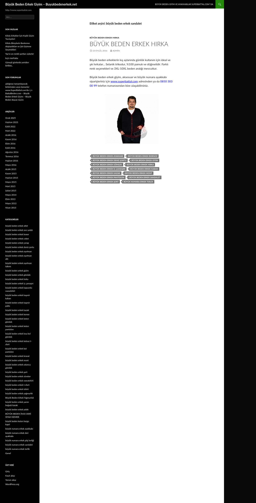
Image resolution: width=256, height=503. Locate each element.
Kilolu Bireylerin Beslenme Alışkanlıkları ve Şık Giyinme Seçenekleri (18, 46)
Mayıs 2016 (10, 165)
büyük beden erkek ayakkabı (108, 156)
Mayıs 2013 (10, 203)
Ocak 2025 (10, 118)
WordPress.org (12, 484)
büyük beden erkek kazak (106, 173)
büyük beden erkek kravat (17, 356)
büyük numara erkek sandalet (19, 444)
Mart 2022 (10, 130)
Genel (8, 453)
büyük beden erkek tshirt (17, 389)
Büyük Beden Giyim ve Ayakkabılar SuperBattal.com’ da (184, 4)
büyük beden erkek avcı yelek (19, 230)
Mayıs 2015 (10, 182)
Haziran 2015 (11, 177)
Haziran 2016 (11, 160)
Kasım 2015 (11, 173)
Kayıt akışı (10, 475)
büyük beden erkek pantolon (108, 177)
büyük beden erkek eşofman (18, 251)
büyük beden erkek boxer (17, 234)
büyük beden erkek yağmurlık (19, 393)
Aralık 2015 (10, 169)
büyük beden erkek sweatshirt (19, 380)
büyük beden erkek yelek (17, 409)
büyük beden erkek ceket (17, 238)
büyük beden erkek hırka (104, 37)
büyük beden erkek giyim (144, 160)
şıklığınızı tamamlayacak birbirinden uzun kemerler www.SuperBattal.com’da (17, 86)
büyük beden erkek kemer (17, 314)
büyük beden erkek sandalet (144, 177)
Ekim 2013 (10, 199)
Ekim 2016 (10, 143)
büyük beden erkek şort (106, 181)
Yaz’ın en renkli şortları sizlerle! (19, 54)
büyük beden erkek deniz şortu (109, 160)
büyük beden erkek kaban (144, 169)
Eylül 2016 (10, 147)
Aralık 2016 (10, 135)
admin (116, 50)
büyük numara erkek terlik (138, 181)
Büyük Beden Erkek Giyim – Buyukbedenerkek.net (41, 4)
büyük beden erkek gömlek (107, 164)
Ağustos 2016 (11, 152)
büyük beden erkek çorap (17, 243)
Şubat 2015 (10, 190)
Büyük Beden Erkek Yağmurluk (19, 397)
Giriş (7, 471)
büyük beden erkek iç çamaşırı (109, 169)
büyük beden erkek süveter (18, 376)
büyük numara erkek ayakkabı (19, 428)
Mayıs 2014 (10, 194)
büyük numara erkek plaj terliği (19, 440)
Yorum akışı (10, 480)
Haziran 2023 (11, 122)
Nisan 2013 (10, 207)
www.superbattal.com (124, 81)
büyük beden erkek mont (138, 173)
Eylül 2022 (10, 126)
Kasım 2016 (11, 139)
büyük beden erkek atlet (16, 225)
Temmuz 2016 (12, 156)
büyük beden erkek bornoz (142, 156)
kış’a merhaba (11, 58)
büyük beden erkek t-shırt (17, 385)
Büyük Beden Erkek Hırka (129, 43)
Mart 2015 (10, 186)
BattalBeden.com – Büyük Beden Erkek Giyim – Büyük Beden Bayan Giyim (18, 96)
